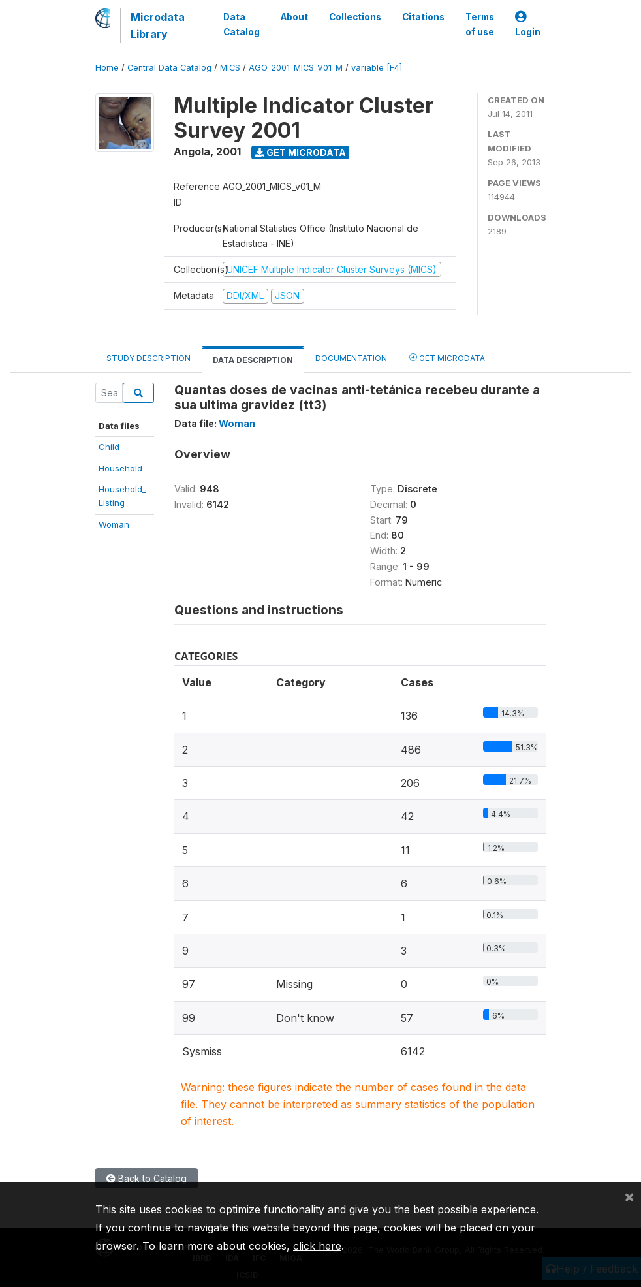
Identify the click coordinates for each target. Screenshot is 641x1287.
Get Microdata (300, 152)
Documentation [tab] (351, 358)
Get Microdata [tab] (447, 357)
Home (107, 67)
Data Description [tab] (253, 360)
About (294, 17)
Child (109, 446)
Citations (423, 17)
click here (317, 1245)
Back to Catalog (146, 1178)
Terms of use (479, 24)
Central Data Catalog (169, 67)
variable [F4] (376, 67)
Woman (114, 524)
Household (120, 468)
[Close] (629, 1196)
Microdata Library (158, 25)
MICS (230, 67)
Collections (355, 17)
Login (527, 24)
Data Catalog (241, 24)
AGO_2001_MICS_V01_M (296, 67)
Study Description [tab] (148, 358)
